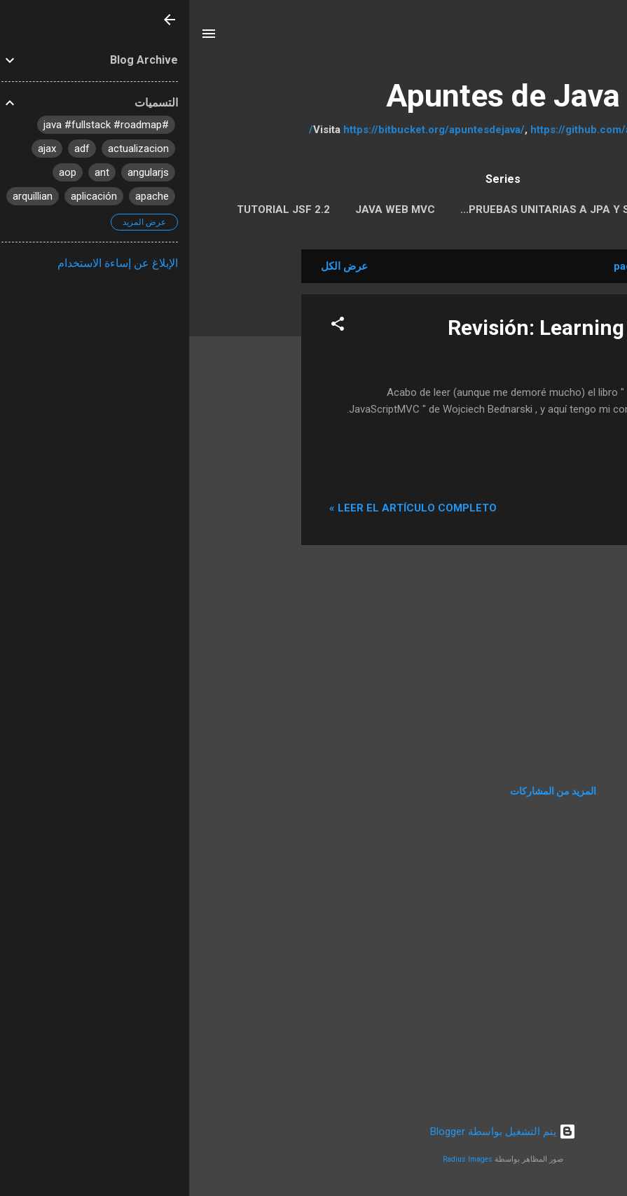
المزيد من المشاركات (364, 791)
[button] (148, 326)
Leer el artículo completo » (224, 508)
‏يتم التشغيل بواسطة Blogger (314, 1131)
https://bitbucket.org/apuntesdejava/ (245, 129)
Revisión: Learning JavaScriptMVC (423, 327)
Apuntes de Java (314, 95)
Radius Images (278, 1159)
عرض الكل (155, 266)
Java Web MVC (206, 209)
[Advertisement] (56, 459)
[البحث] (607, 38)
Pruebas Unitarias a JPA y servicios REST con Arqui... (425, 209)
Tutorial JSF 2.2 (94, 209)
